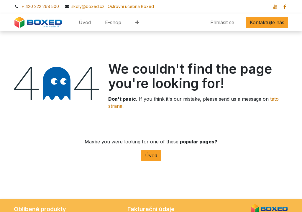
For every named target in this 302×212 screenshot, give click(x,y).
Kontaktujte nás (267, 22)
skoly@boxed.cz (88, 6)
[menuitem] (85, 22)
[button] (137, 22)
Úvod (151, 155)
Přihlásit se (222, 22)
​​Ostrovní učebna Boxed (130, 6)
